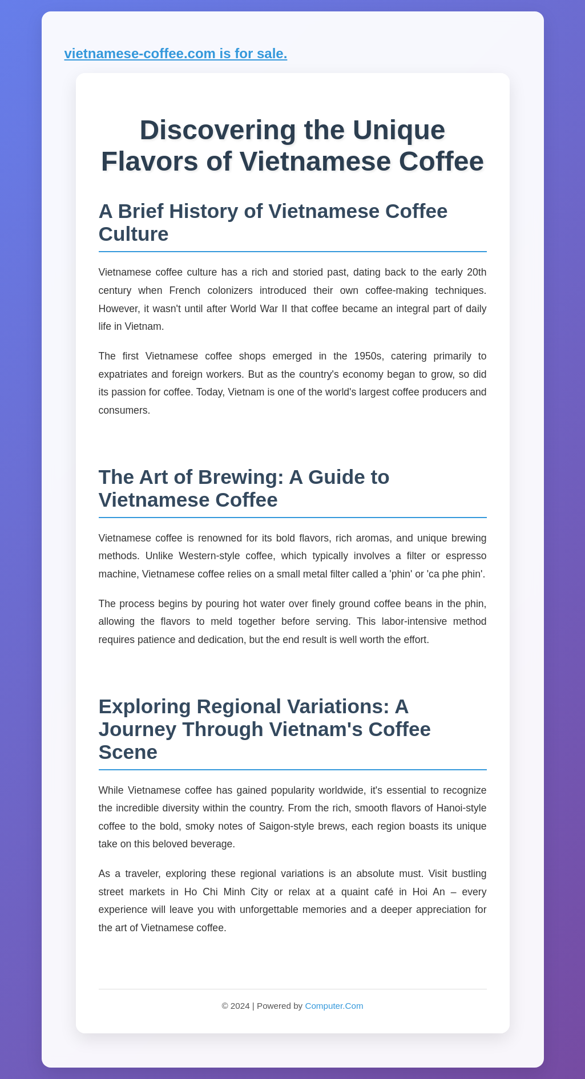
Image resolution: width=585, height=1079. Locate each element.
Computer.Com (334, 1006)
